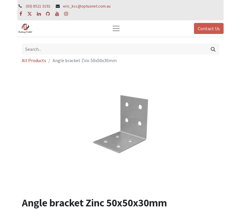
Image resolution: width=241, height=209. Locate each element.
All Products (34, 60)
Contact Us (209, 28)
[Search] (213, 49)
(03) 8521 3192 (38, 6)
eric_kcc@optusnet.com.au (87, 6)
